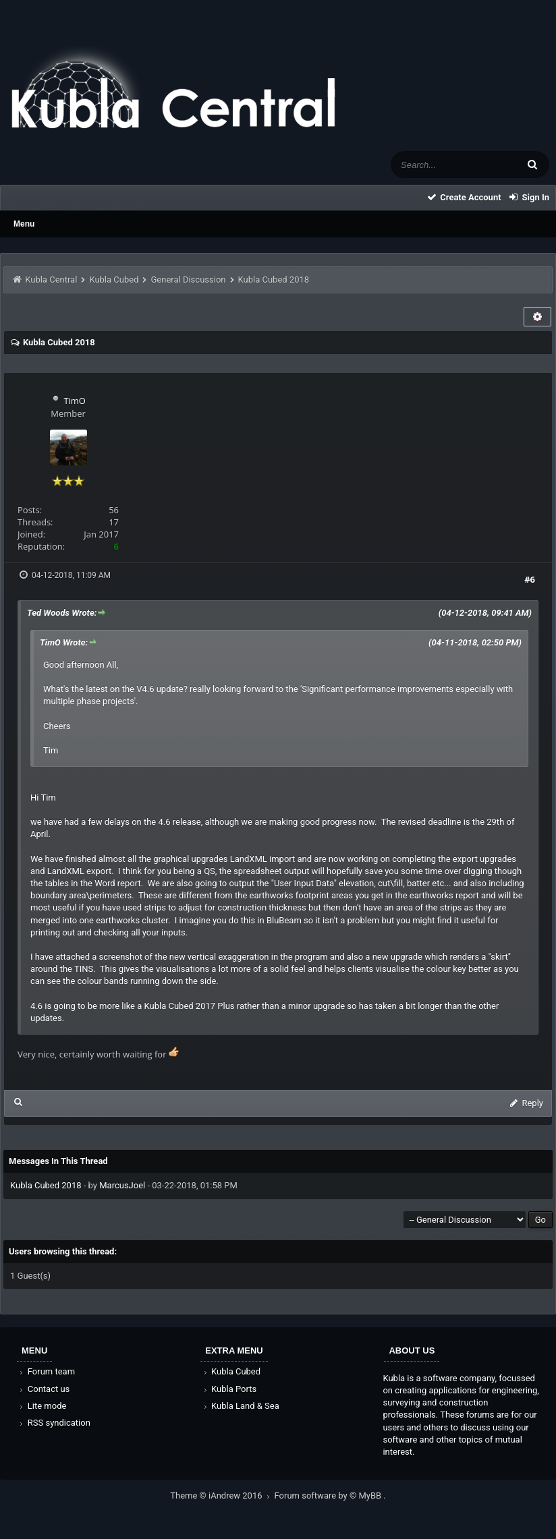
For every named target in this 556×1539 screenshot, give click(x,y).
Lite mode (42, 1406)
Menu (23, 224)
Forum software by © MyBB (329, 1495)
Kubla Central (51, 279)
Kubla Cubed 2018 (46, 1185)
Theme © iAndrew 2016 (222, 1495)
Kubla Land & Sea (240, 1406)
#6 (529, 579)
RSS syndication (54, 1423)
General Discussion (188, 279)
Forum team (46, 1371)
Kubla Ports (228, 1389)
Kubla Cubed (113, 279)
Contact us (44, 1389)
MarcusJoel (122, 1185)
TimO (74, 401)
